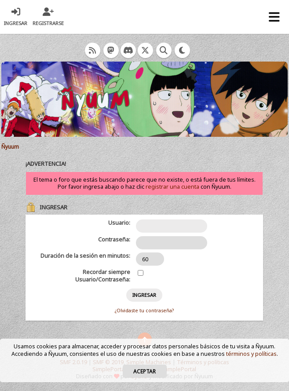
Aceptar (144, 371)
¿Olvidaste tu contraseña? (144, 310)
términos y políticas (251, 354)
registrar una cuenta (172, 186)
